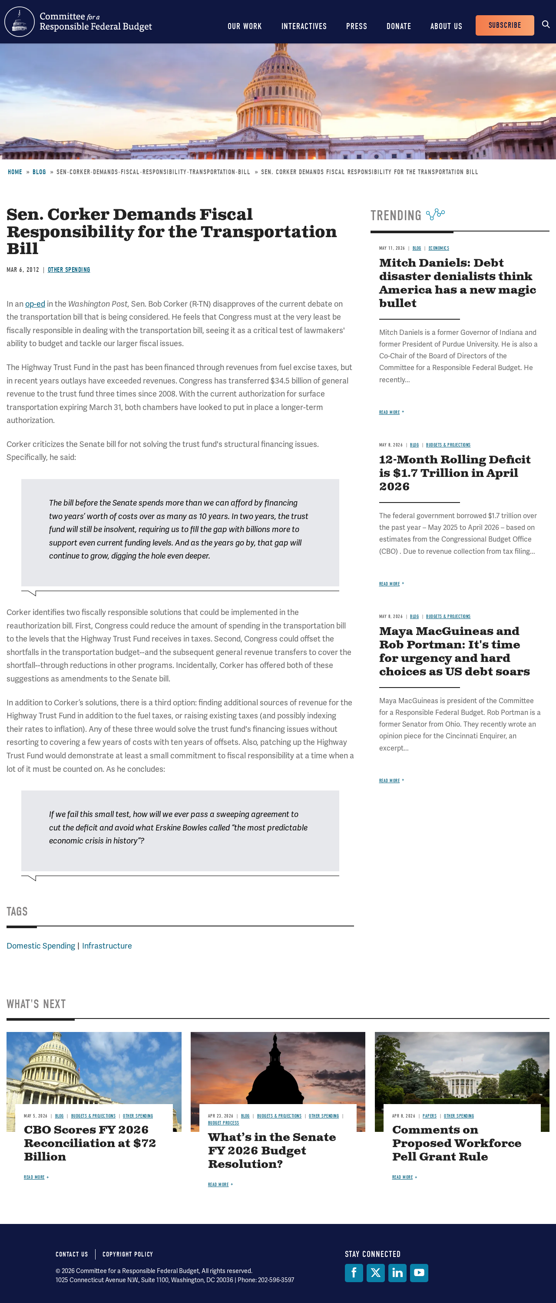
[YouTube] (419, 1273)
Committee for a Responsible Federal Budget (78, 22)
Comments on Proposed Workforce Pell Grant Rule (457, 1144)
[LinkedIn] (397, 1273)
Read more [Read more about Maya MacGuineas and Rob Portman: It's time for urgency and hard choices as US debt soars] (389, 781)
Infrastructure (107, 946)
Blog (39, 172)
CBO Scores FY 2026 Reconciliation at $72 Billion (90, 1144)
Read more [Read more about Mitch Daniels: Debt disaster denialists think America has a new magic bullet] (389, 412)
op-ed (35, 304)
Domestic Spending (41, 946)
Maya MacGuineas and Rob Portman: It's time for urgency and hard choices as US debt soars (454, 652)
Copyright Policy (128, 1254)
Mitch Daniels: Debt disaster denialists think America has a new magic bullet (457, 283)
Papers (430, 1116)
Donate (399, 26)
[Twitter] (376, 1273)
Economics (439, 248)
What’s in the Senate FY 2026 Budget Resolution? (272, 1151)
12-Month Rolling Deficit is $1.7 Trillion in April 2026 (455, 474)
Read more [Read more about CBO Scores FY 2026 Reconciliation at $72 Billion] (34, 1177)
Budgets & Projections (448, 445)
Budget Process (223, 1123)
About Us (446, 26)
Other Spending (69, 270)
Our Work (245, 26)
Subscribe (505, 25)
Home (15, 172)
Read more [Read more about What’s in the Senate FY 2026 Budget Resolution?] (218, 1184)
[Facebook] (354, 1273)
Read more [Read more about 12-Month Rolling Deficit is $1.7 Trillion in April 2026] (389, 584)
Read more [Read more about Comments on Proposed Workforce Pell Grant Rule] (402, 1177)
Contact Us (72, 1254)
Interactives (304, 26)
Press (356, 26)
